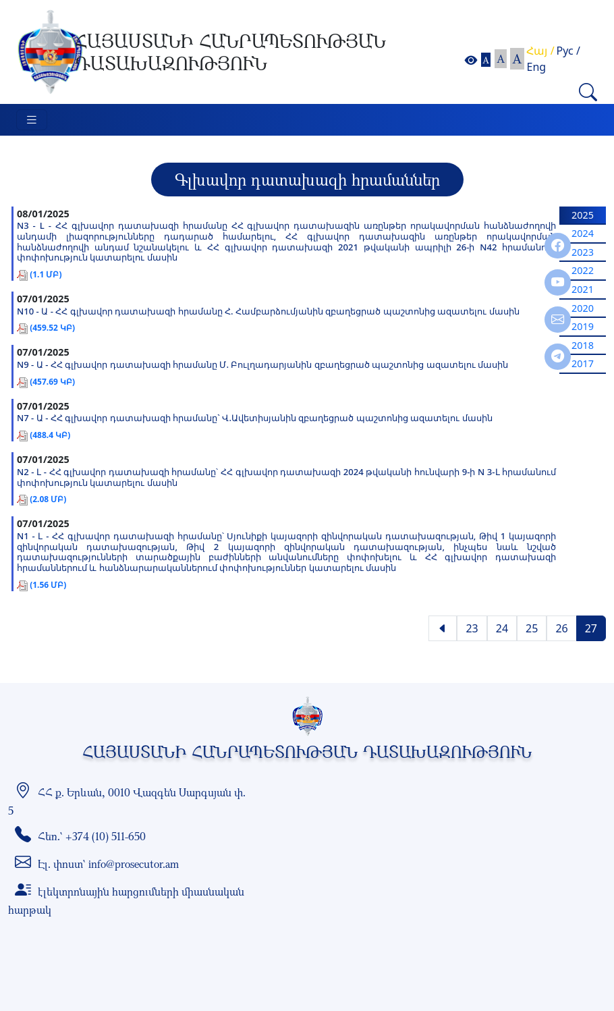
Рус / (568, 50)
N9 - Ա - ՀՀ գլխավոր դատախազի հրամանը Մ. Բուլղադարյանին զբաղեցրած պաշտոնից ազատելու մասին (262, 365)
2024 (582, 233)
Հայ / (540, 50)
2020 (582, 308)
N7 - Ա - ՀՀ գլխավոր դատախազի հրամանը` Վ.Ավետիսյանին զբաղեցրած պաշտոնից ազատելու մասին (255, 418)
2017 (582, 363)
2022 (582, 270)
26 (561, 628)
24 (502, 628)
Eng (536, 66)
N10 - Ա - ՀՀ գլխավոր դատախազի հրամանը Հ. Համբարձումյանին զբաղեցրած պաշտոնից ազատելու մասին (268, 311)
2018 (582, 345)
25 (532, 628)
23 (472, 628)
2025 (582, 215)
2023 (582, 252)
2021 (582, 289)
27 (591, 628)
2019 (582, 326)
